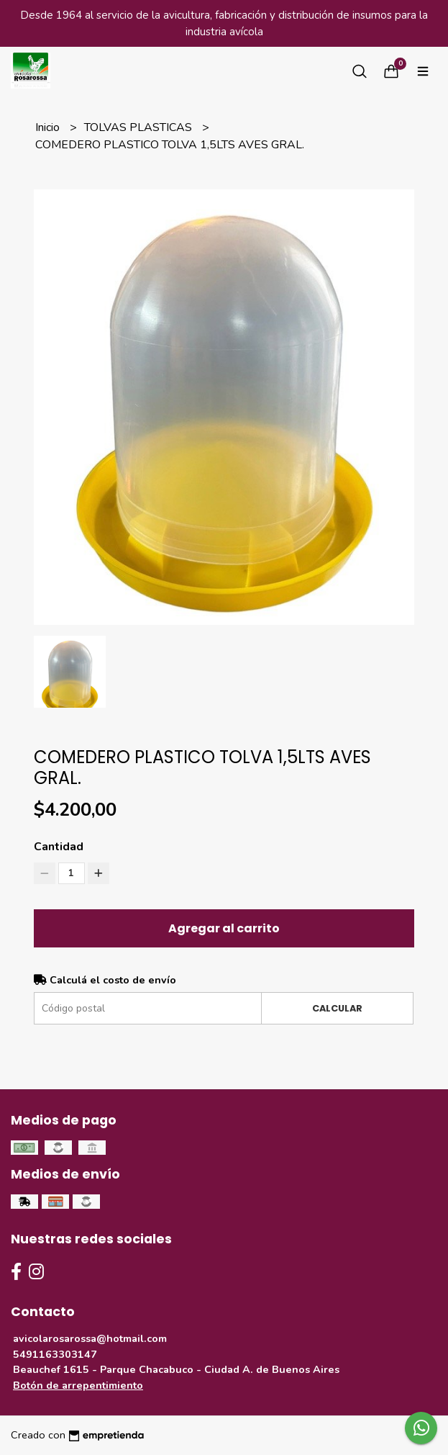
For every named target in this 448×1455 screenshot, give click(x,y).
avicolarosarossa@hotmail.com (90, 1338)
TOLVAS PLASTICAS (139, 127)
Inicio (49, 127)
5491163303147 (55, 1354)
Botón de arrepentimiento (78, 1385)
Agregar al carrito (224, 928)
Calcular (337, 1008)
